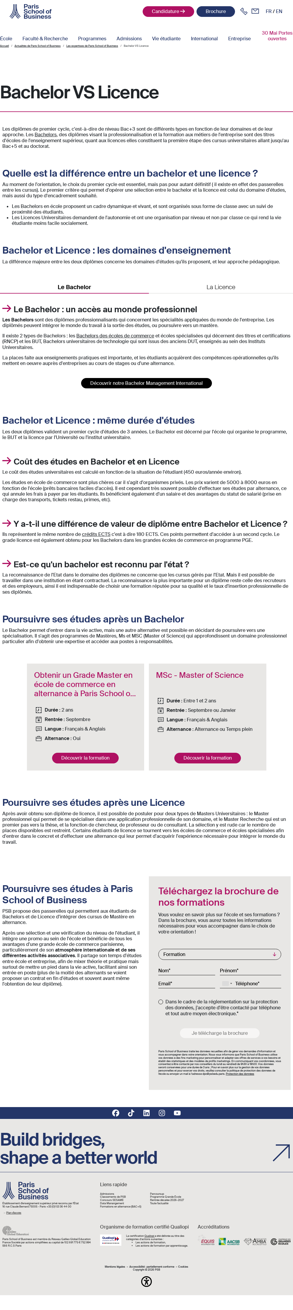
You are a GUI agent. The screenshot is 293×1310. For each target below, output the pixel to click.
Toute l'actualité (159, 1203)
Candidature (165, 11)
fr (269, 11)
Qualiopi (149, 1236)
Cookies (183, 1267)
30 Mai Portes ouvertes (277, 35)
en (279, 11)
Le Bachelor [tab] (74, 287)
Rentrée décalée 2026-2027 (167, 1200)
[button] (146, 1281)
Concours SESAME (112, 1200)
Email (164, 983)
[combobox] (227, 983)
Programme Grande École (165, 1197)
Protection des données (240, 1074)
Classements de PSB (113, 1197)
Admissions (129, 38)
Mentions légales (115, 1267)
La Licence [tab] (221, 287)
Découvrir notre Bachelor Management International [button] (146, 383)
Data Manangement (112, 1203)
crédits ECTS (96, 534)
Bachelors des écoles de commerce (115, 336)
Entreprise (239, 38)
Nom (163, 970)
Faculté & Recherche (45, 38)
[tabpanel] (146, 342)
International (204, 38)
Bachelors (46, 135)
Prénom (228, 970)
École (6, 38)
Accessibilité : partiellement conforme (151, 1267)
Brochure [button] (216, 11)
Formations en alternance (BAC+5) (120, 1206)
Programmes (92, 38)
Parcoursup (157, 1194)
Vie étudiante (166, 38)
